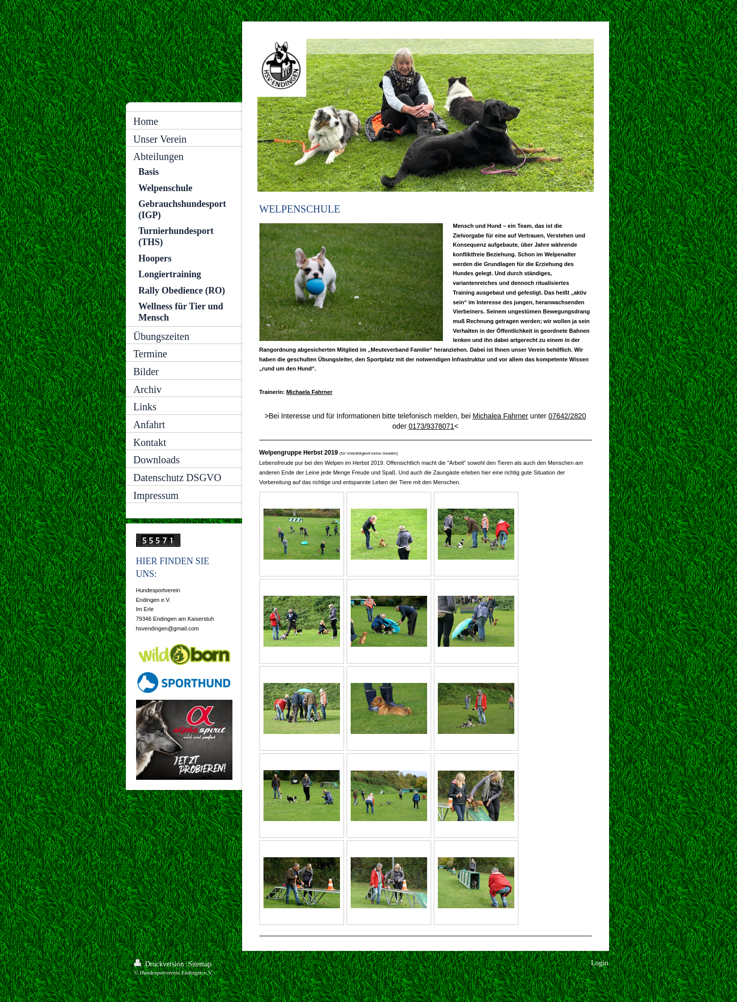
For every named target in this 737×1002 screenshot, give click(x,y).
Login (599, 963)
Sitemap (200, 964)
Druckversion (160, 963)
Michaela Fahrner (309, 392)
